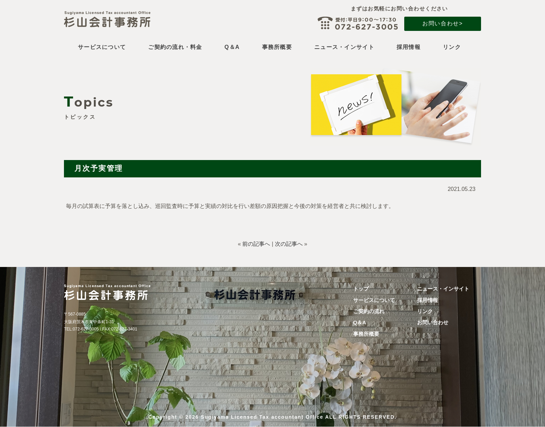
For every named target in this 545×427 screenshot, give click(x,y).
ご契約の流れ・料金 (175, 47)
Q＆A (232, 47)
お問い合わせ (432, 322)
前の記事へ (256, 244)
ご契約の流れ (368, 311)
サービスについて (102, 47)
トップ (361, 289)
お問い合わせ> (442, 23)
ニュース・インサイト (344, 47)
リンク (452, 47)
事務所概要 (277, 47)
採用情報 (409, 47)
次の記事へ (289, 244)
